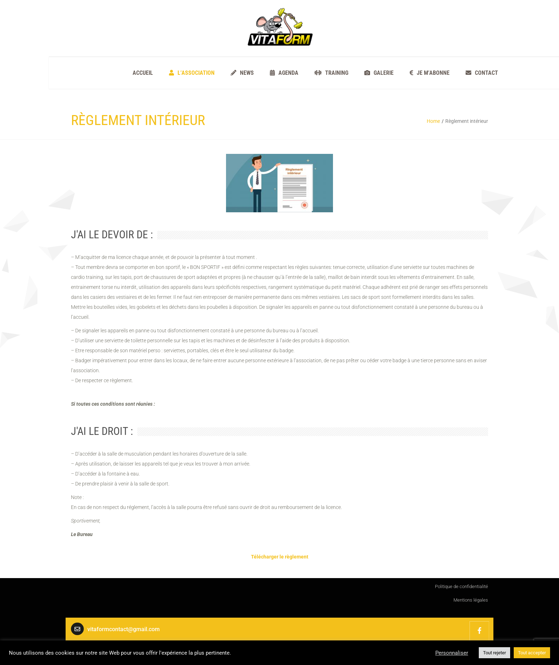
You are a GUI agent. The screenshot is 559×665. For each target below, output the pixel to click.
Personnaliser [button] (451, 653)
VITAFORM (479, 631)
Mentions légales (470, 600)
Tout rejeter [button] (494, 652)
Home (433, 121)
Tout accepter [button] (532, 652)
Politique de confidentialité (461, 586)
